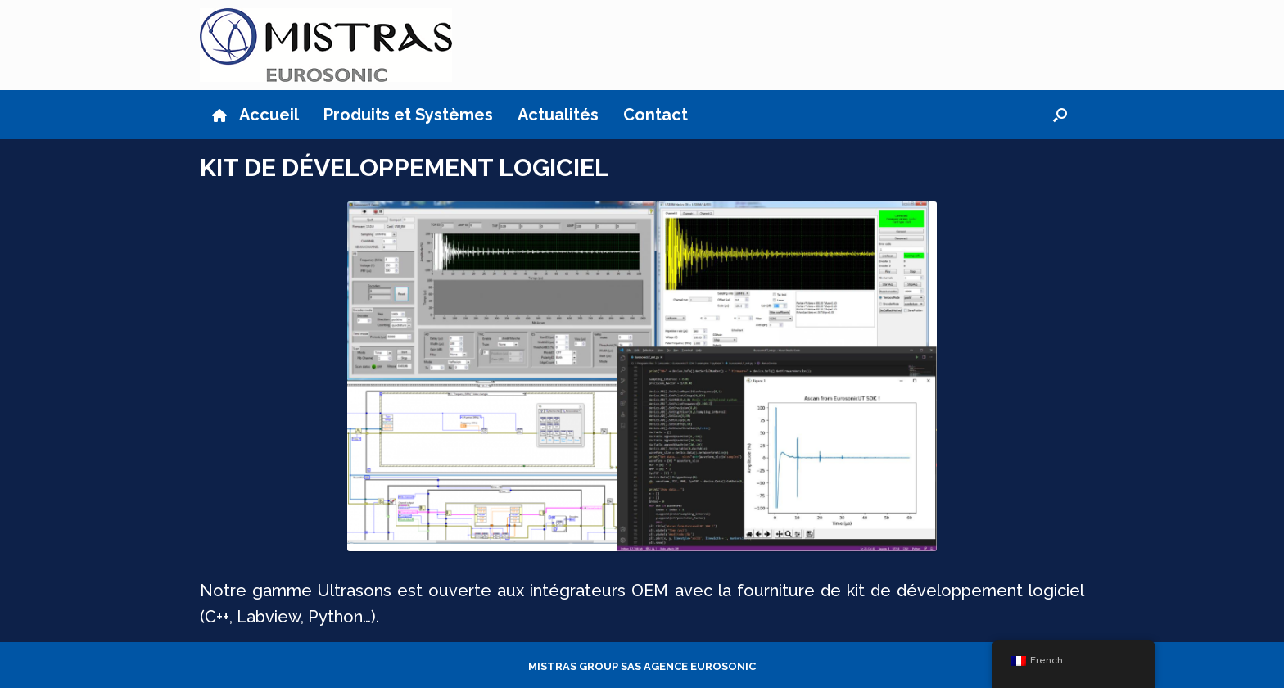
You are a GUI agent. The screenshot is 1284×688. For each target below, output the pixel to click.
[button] (1060, 114)
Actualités (558, 114)
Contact (655, 114)
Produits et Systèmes (408, 114)
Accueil (255, 114)
